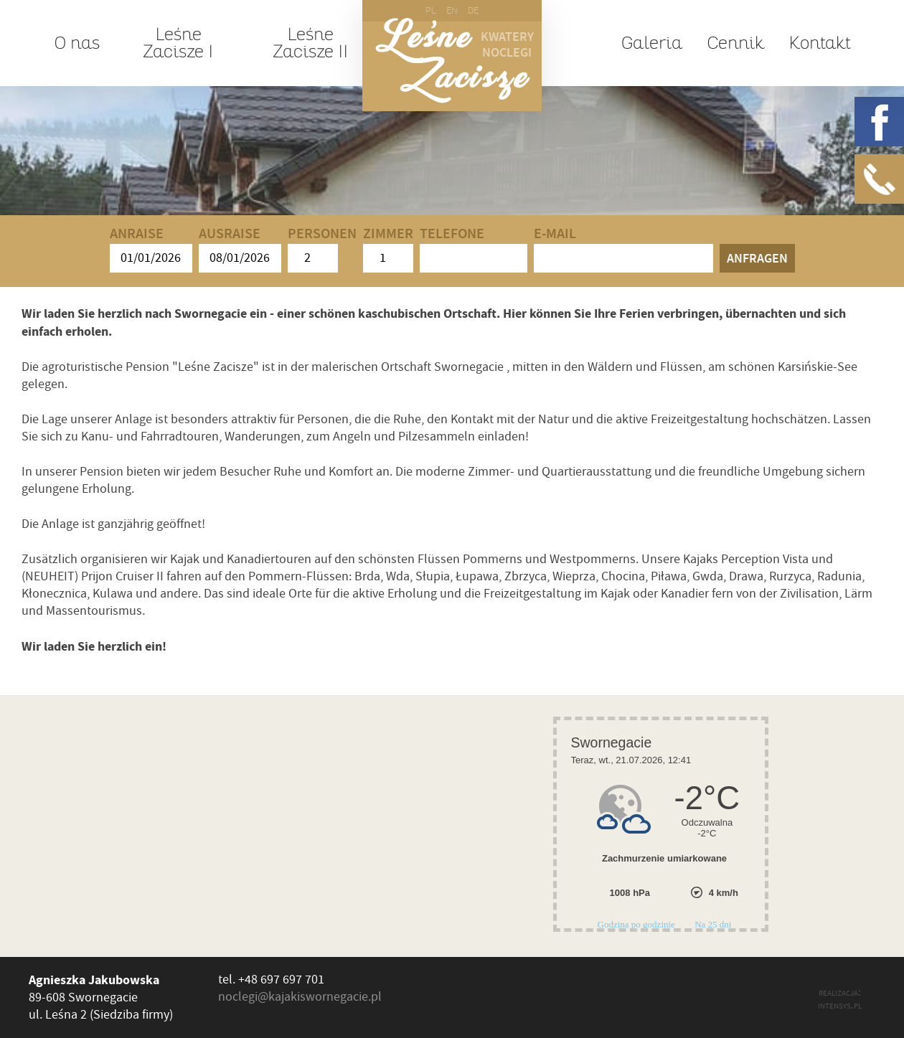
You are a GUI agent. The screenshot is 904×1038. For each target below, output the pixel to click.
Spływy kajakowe (279, 162)
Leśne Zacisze (452, 60)
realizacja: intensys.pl (840, 998)
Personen (322, 249)
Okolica (515, 162)
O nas (77, 43)
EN (452, 10)
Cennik (735, 43)
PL (430, 10)
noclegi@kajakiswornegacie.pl (300, 997)
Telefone (473, 249)
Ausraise (240, 249)
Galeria (651, 43)
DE (473, 10)
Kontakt (819, 43)
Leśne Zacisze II (310, 43)
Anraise (151, 249)
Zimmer (388, 249)
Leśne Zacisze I (178, 43)
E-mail (623, 249)
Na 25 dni (713, 924)
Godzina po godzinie (638, 924)
